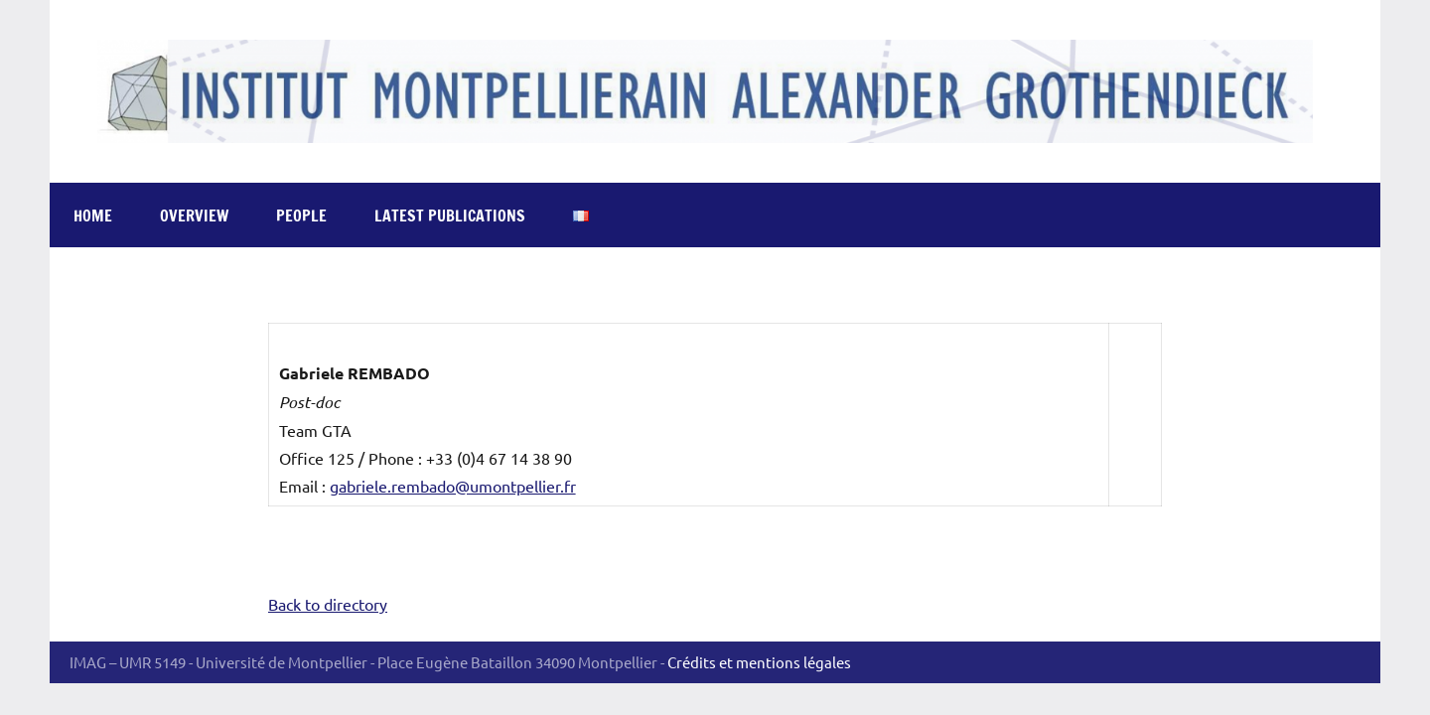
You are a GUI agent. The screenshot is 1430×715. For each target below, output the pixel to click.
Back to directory (327, 604)
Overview (194, 215)
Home (92, 215)
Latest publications (449, 215)
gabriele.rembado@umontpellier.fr (453, 486)
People (301, 215)
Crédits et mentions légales (759, 661)
